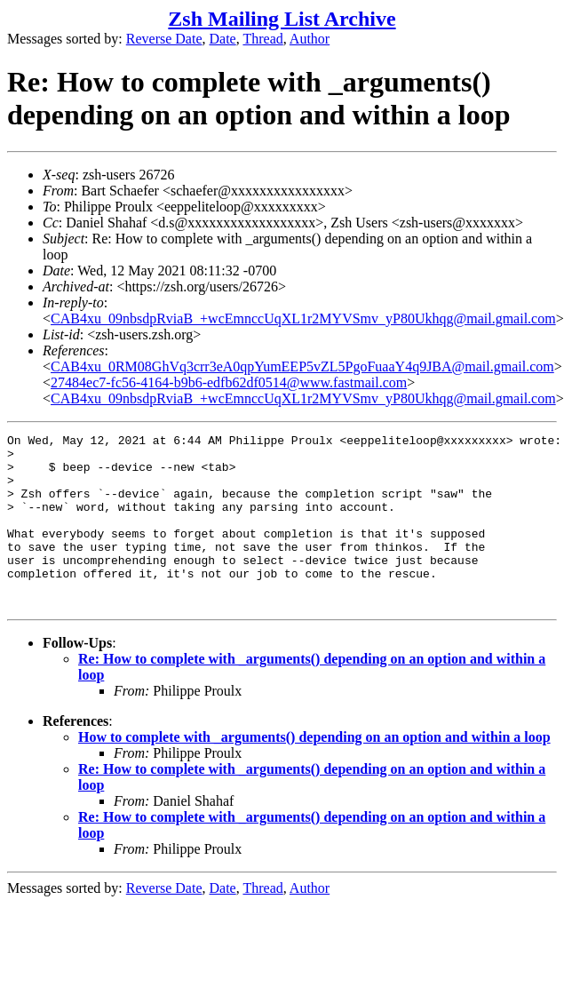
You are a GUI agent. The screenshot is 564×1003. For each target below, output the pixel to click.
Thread (262, 38)
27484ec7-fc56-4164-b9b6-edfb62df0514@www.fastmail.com (229, 382)
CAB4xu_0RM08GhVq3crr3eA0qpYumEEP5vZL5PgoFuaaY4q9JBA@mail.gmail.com (302, 366)
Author (310, 38)
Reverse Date (164, 38)
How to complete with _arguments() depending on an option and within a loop (314, 771)
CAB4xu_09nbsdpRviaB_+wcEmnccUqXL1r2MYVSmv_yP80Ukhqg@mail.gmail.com (303, 318)
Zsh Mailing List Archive (281, 18)
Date (223, 38)
